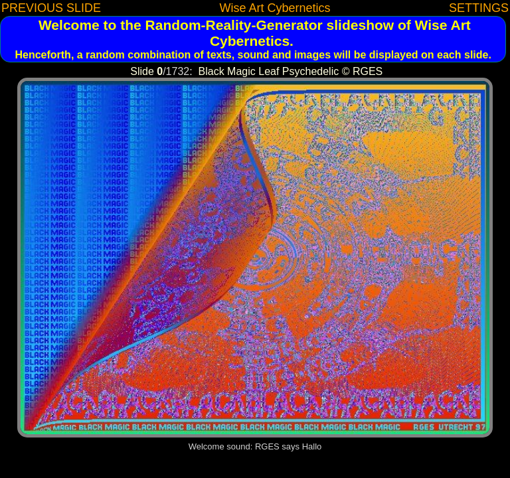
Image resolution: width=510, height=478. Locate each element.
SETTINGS (479, 8)
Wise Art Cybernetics (274, 8)
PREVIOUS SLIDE (51, 8)
